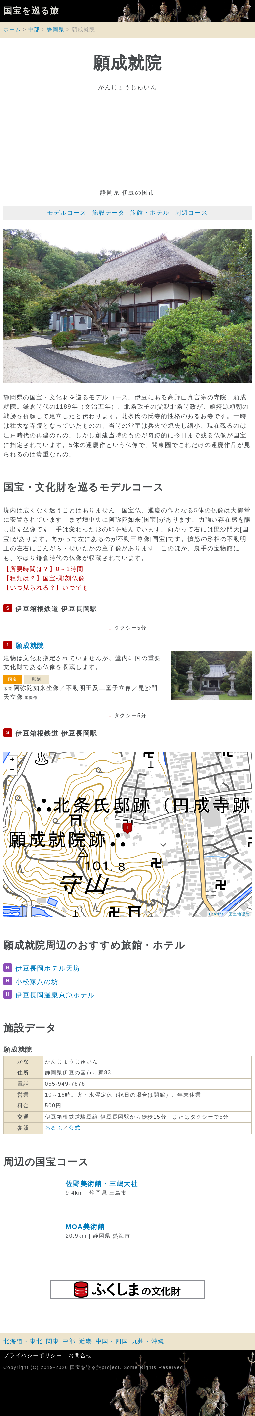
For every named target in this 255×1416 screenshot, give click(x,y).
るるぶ (54, 1128)
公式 (75, 1128)
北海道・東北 (23, 1341)
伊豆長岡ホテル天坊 (47, 968)
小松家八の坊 (37, 981)
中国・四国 (112, 1341)
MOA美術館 (85, 1226)
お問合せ (80, 1355)
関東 (52, 1341)
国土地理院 (239, 914)
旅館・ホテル (150, 212)
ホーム (12, 29)
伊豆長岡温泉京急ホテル (55, 995)
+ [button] (12, 760)
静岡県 (55, 29)
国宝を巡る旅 (31, 11)
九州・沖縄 (148, 1341)
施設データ (108, 212)
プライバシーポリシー (32, 1355)
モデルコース (67, 212)
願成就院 (29, 645)
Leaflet (216, 914)
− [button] (12, 770)
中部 (34, 29)
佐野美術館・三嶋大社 (102, 1183)
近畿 (85, 1341)
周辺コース (191, 212)
